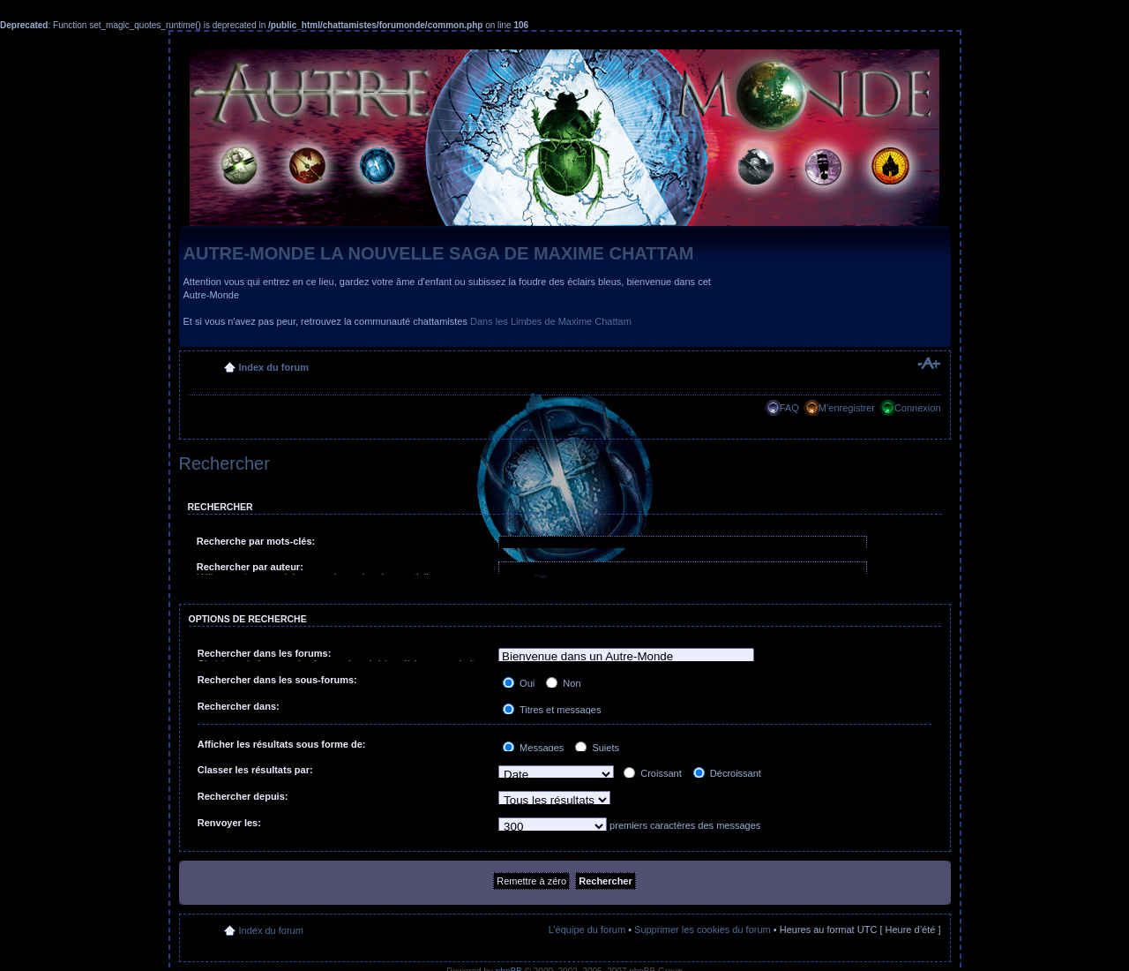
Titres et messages (552, 709)
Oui (519, 683)
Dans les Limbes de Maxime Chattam (551, 321)
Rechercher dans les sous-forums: (277, 679)
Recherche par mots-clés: (256, 541)
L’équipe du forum (587, 929)
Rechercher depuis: (243, 796)
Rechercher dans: (239, 706)
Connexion (917, 408)
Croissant (653, 773)
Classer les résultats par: (255, 769)
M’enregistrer (847, 408)
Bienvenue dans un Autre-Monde (626, 657)
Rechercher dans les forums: (265, 653)
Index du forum (274, 367)
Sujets (597, 747)
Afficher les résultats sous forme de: (282, 744)
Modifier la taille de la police (928, 364)
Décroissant (727, 773)
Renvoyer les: (229, 822)
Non (563, 683)
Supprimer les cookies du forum (702, 929)
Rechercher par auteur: (250, 566)
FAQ (789, 408)
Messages (533, 747)
